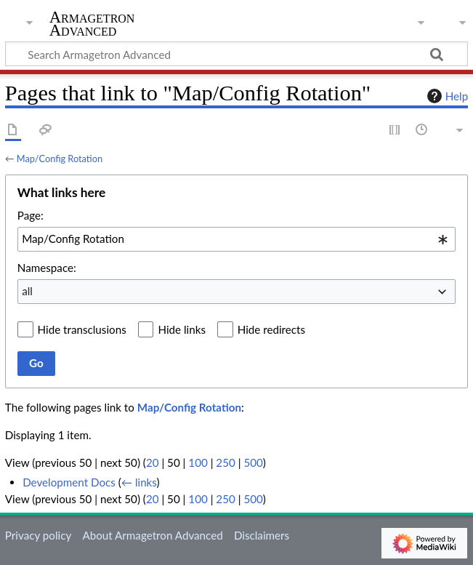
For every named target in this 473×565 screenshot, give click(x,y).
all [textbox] (27, 290)
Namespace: (46, 267)
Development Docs (69, 482)
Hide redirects (271, 329)
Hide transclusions (82, 329)
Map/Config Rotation (59, 158)
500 (252, 462)
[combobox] (236, 239)
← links (139, 482)
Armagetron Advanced (92, 24)
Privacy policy (38, 535)
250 (225, 462)
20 (152, 462)
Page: (30, 215)
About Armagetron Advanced (152, 535)
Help (446, 96)
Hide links (182, 329)
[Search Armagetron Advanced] (236, 53)
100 (197, 462)
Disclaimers (261, 535)
